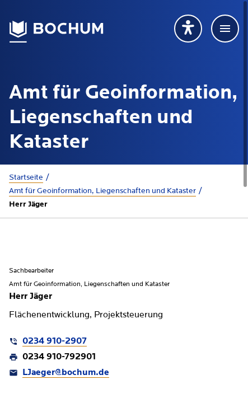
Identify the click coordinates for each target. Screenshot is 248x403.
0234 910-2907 (54, 341)
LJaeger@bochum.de (65, 372)
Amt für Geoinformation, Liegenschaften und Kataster (102, 191)
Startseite (26, 177)
